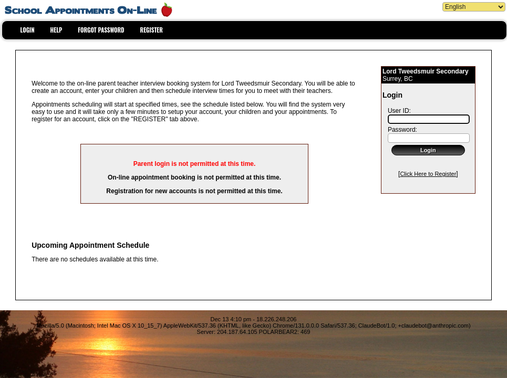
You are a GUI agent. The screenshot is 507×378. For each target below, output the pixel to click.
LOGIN (27, 30)
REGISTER (151, 30)
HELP (56, 30)
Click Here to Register (428, 174)
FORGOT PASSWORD (101, 30)
